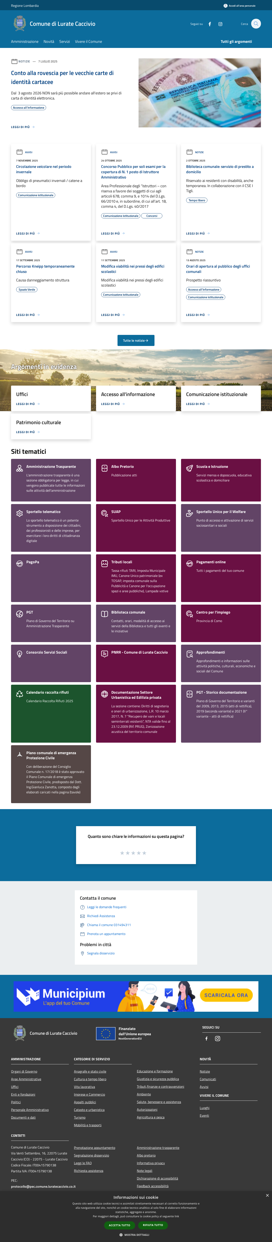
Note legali (144, 1170)
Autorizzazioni (147, 1109)
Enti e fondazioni (23, 1094)
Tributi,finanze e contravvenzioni (160, 1086)
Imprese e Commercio (89, 1094)
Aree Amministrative (26, 1079)
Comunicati (208, 1079)
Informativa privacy (151, 1163)
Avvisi (24, 152)
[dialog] (136, 1216)
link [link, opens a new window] (177, 1216)
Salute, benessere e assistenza (159, 1101)
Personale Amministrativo (30, 1109)
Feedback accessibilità (153, 1186)
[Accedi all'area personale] (239, 6)
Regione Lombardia (25, 5)
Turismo (79, 1117)
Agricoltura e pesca (150, 1117)
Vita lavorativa (84, 1086)
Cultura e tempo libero (90, 1079)
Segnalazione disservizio (91, 1155)
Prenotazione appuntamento (94, 1147)
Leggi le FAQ (83, 1163)
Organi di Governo (24, 1071)
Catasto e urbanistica (89, 1109)
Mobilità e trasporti (88, 1125)
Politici (16, 1102)
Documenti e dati (23, 1117)
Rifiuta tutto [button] (153, 1225)
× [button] (267, 1195)
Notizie (24, 61)
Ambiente (144, 1094)
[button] (136, 1235)
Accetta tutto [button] (119, 1225)
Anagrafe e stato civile (90, 1071)
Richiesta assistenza (88, 1170)
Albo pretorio (146, 1155)
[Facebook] (207, 23)
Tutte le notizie (136, 340)
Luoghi (205, 1107)
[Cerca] (256, 24)
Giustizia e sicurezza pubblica (158, 1078)
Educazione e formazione (155, 1071)
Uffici (14, 1086)
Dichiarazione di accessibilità (157, 1178)
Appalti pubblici (85, 1102)
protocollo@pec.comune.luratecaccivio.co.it (43, 1186)
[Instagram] (218, 23)
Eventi (204, 1115)
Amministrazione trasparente (158, 1147)
